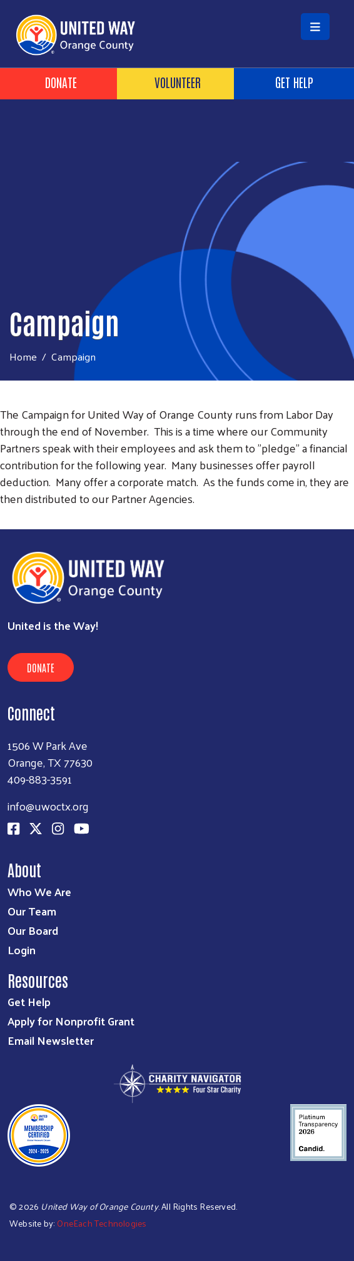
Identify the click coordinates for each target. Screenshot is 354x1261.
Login (22, 949)
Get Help (29, 1001)
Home (23, 356)
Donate (61, 82)
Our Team (32, 910)
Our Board (33, 930)
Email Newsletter (51, 1040)
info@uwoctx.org (48, 805)
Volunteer (177, 82)
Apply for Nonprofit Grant (71, 1020)
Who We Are (39, 891)
